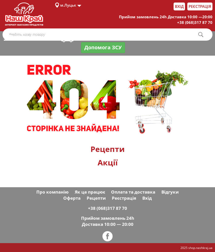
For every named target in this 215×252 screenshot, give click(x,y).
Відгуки (170, 192)
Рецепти (107, 149)
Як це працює (90, 192)
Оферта (72, 198)
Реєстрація (200, 6)
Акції (108, 162)
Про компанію (52, 192)
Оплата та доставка (133, 192)
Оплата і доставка (91, 37)
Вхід (179, 6)
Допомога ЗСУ (103, 47)
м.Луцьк (68, 5)
